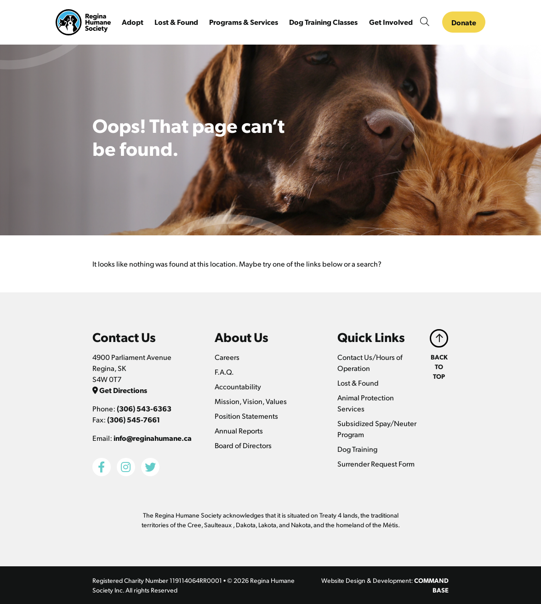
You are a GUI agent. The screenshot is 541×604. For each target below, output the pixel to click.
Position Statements (246, 416)
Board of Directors (243, 445)
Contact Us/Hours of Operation (370, 362)
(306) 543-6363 (144, 408)
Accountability (238, 386)
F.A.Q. (224, 371)
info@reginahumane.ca (153, 438)
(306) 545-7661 (133, 419)
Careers (227, 357)
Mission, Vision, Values (251, 401)
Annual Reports (239, 430)
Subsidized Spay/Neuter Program (376, 428)
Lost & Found (358, 382)
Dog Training (357, 449)
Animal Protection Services (365, 403)
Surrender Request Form (376, 463)
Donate (463, 22)
